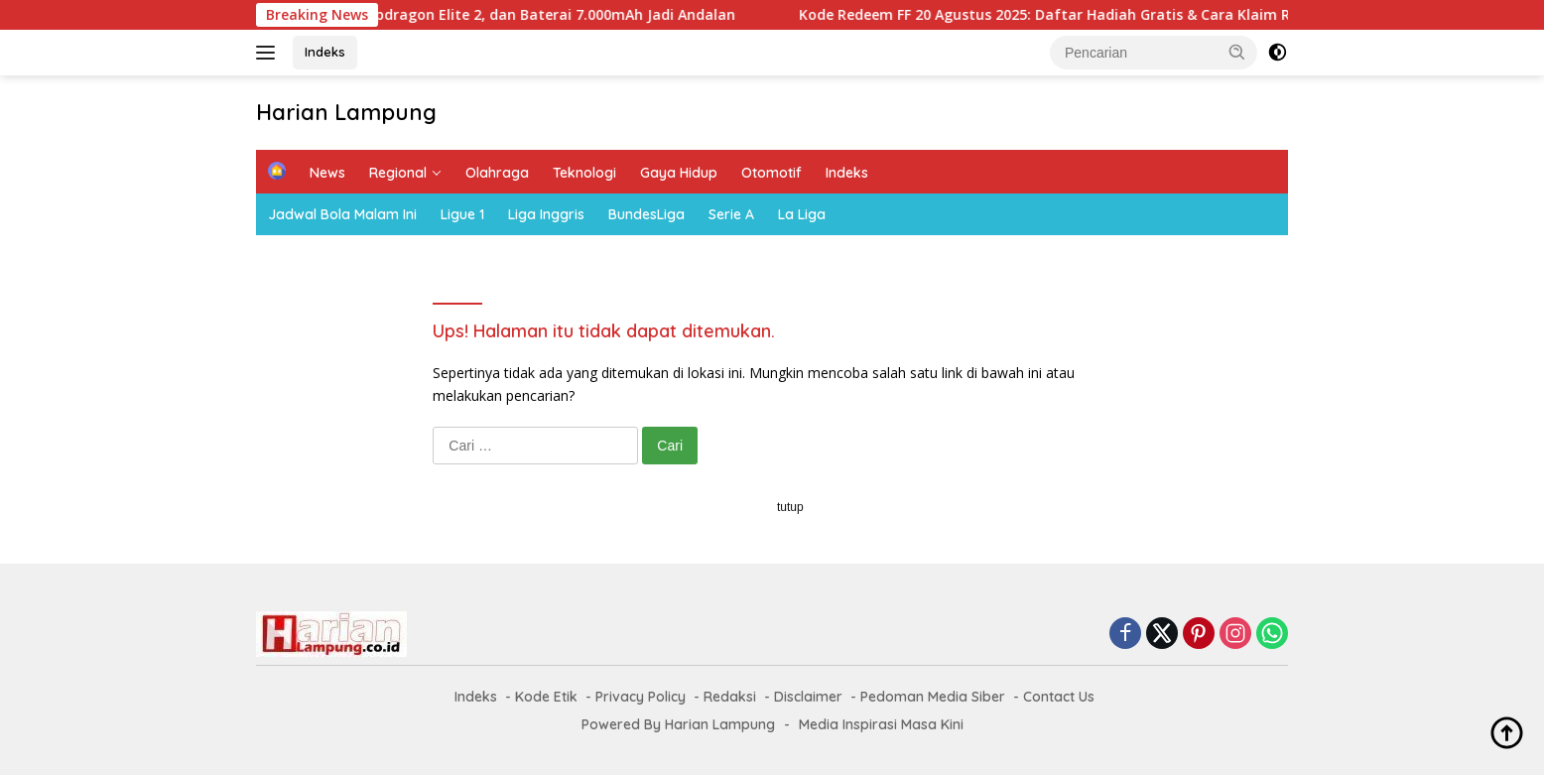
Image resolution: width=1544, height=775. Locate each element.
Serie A (731, 214)
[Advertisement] (772, 636)
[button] (1237, 51)
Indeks (325, 52)
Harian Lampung (346, 112)
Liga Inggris (546, 214)
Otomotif (771, 173)
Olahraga (497, 173)
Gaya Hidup (678, 173)
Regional (398, 173)
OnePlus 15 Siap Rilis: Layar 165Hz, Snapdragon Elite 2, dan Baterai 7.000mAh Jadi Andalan (438, 15)
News (327, 173)
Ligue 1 (462, 214)
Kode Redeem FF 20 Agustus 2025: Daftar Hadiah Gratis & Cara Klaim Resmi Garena (1105, 15)
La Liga (802, 214)
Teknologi (584, 173)
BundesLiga (646, 214)
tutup (790, 507)
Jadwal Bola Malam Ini (342, 214)
